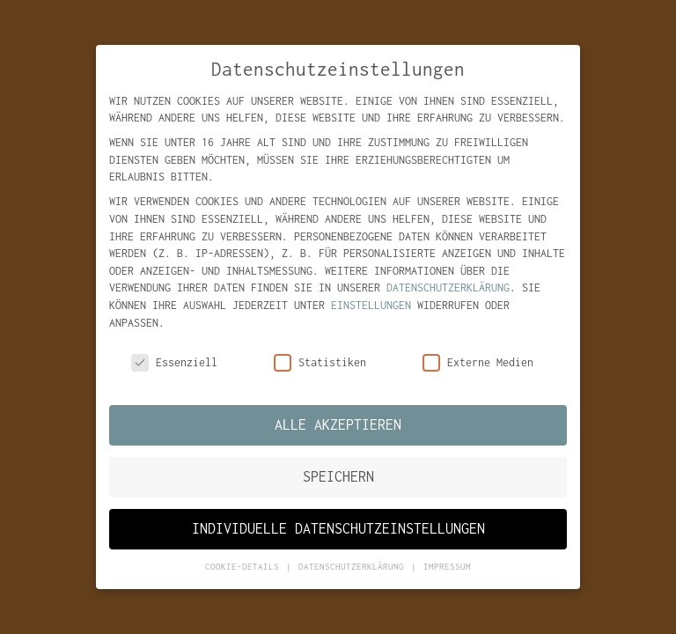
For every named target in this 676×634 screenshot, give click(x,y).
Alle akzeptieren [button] (338, 424)
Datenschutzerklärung (448, 288)
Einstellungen (371, 305)
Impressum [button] (447, 566)
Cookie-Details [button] (244, 566)
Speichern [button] (338, 476)
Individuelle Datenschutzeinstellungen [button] (338, 528)
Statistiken (320, 363)
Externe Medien (477, 363)
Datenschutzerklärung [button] (353, 566)
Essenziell (174, 363)
